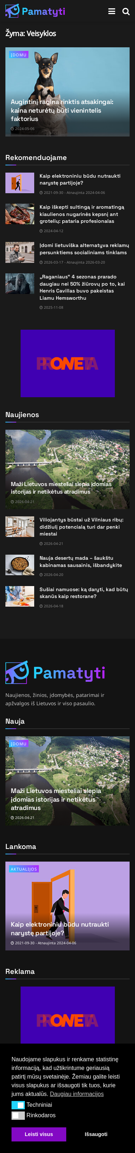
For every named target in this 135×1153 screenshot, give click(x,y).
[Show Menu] (111, 11)
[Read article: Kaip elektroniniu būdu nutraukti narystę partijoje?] (19, 183)
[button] (18, 1105)
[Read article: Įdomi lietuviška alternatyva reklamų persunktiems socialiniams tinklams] (19, 252)
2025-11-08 (51, 307)
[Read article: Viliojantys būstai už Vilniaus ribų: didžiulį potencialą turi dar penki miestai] (19, 526)
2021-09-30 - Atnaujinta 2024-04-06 (72, 192)
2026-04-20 (51, 574)
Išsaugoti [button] (96, 1134)
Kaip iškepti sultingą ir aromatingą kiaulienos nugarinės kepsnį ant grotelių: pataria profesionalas (82, 214)
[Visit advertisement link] (67, 363)
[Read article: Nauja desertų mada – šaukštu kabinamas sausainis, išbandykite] (19, 565)
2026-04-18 (51, 605)
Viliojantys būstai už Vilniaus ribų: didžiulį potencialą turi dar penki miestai (81, 526)
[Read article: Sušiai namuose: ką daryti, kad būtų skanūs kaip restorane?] (19, 596)
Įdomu (19, 54)
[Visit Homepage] (35, 11)
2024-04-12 (51, 230)
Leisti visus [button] (39, 1134)
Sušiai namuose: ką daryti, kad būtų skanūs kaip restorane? (84, 593)
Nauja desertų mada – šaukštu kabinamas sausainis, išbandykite (81, 561)
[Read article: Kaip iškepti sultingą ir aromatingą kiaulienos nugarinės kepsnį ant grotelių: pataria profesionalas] (19, 214)
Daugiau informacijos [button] (77, 1094)
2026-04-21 (23, 501)
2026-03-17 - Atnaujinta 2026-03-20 (72, 262)
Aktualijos (24, 869)
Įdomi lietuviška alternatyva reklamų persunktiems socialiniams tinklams (84, 249)
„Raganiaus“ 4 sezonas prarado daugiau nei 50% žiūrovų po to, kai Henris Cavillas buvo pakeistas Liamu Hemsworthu (82, 287)
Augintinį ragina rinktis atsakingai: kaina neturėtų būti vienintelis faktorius (62, 110)
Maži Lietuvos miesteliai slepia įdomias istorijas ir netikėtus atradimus (61, 487)
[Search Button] (126, 11)
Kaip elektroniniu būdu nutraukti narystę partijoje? (80, 179)
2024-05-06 (23, 128)
